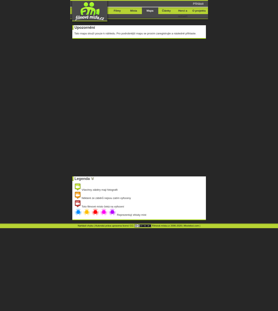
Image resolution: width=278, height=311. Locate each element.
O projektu (199, 10)
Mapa (149, 10)
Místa (133, 10)
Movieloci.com (191, 225)
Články (166, 10)
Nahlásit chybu (85, 225)
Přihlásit (198, 3)
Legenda (82, 179)
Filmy (117, 10)
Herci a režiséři (182, 13)
